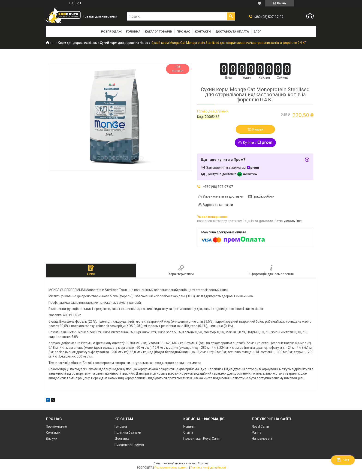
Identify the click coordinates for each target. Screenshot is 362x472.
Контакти (203, 31)
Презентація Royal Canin (201, 438)
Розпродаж (111, 31)
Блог (257, 31)
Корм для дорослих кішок (77, 43)
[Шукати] (231, 16)
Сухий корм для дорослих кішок (124, 43)
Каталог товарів (158, 31)
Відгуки (51, 438)
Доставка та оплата (232, 31)
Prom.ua (203, 463)
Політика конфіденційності (208, 467)
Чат (343, 460)
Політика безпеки (128, 432)
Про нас (183, 31)
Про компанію (56, 426)
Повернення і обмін (129, 444)
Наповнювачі (262, 438)
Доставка (122, 438)
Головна (133, 31)
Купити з (257, 143)
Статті (188, 432)
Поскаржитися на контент (171, 467)
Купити (257, 129)
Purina (256, 432)
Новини (189, 426)
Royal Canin (260, 426)
